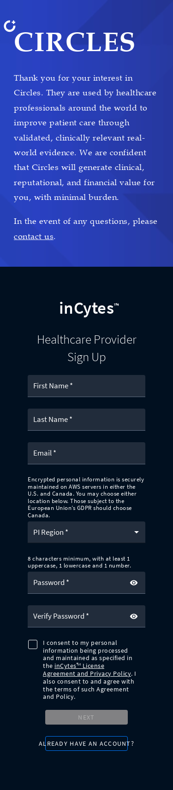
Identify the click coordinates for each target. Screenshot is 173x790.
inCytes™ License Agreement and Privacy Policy (87, 669)
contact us (34, 236)
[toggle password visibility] (133, 582)
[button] (86, 532)
